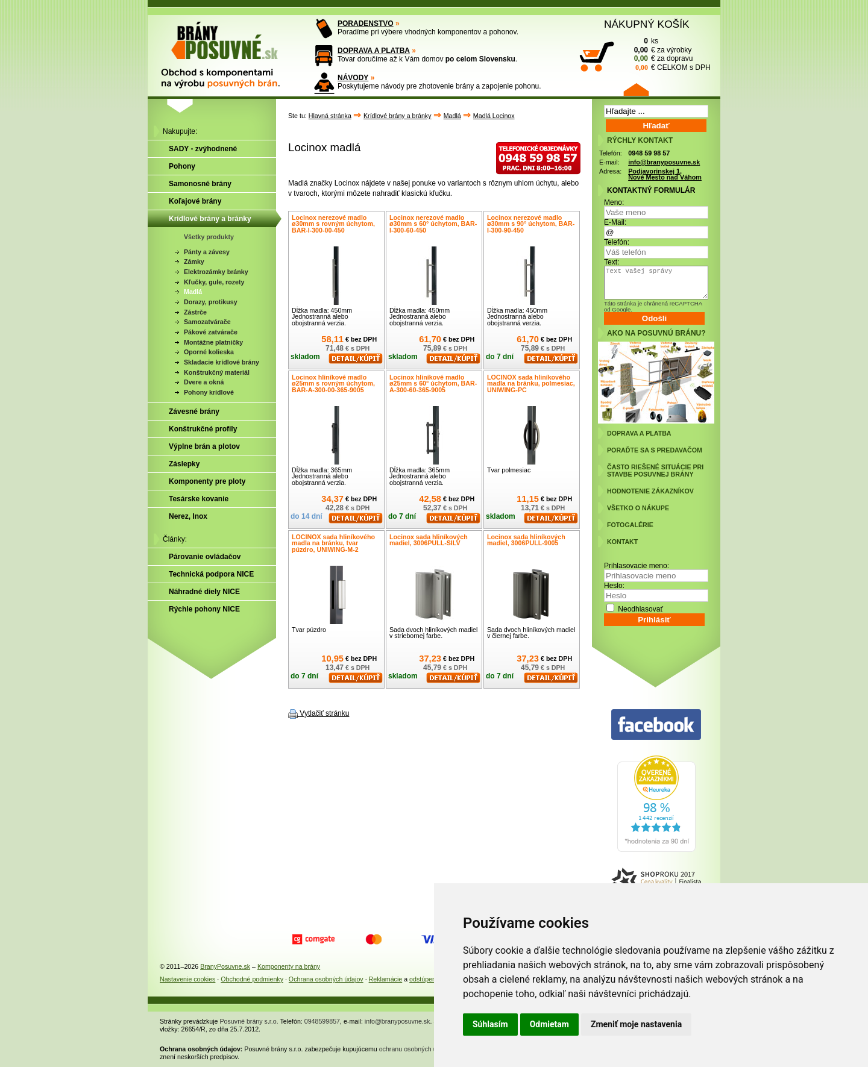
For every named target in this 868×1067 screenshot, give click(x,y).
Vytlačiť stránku (324, 713)
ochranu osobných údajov (415, 1049)
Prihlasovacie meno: (636, 566)
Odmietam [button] (549, 1024)
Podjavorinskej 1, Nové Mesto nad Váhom (665, 174)
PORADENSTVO (366, 23)
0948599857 (322, 1021)
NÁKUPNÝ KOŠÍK (647, 24)
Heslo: (614, 585)
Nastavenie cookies (187, 979)
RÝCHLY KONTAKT (640, 140)
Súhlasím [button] (490, 1024)
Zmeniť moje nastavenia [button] (636, 1024)
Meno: (614, 202)
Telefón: (616, 242)
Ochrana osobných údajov (326, 979)
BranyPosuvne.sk (225, 966)
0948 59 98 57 (649, 153)
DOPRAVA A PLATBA (374, 50)
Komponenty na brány (288, 966)
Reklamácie (386, 979)
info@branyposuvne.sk (664, 162)
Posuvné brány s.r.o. (249, 1021)
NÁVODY (353, 78)
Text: (611, 262)
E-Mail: (615, 222)
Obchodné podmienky (252, 979)
